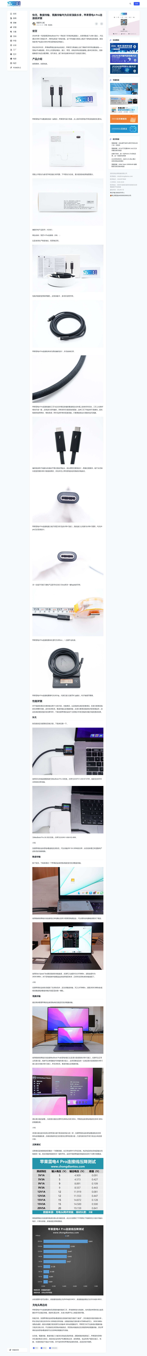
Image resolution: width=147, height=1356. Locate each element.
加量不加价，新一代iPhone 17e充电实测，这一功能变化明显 (124, 155)
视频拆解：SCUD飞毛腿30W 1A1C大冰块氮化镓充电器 (124, 149)
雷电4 (44, 1348)
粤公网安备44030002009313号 (120, 195)
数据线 (50, 25)
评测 (45, 25)
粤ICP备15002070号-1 (117, 192)
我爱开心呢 (40, 23)
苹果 (36, 1348)
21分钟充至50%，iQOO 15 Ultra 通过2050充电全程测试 (123, 160)
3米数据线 (54, 1348)
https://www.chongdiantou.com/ (124, 23)
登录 (136, 3)
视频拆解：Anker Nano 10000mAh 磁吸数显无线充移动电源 (124, 165)
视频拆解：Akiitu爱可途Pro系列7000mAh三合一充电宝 (125, 144)
